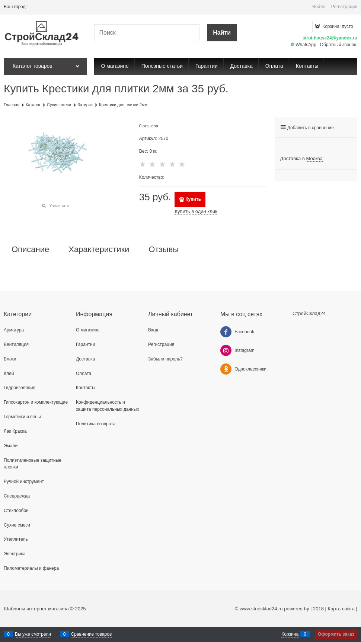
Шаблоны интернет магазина (36, 608)
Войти (318, 6)
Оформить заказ (336, 634)
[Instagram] (225, 350)
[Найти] (222, 33)
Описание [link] (30, 249)
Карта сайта (341, 608)
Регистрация (344, 6)
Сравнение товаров (91, 634)
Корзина (289, 634)
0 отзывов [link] (148, 126)
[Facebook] (225, 331)
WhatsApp (303, 44)
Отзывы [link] (163, 249)
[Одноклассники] (225, 369)
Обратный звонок (338, 44)
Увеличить (59, 205)
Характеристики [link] (98, 249)
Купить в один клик (196, 211)
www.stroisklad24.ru (261, 608)
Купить (193, 199)
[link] (314, 159)
